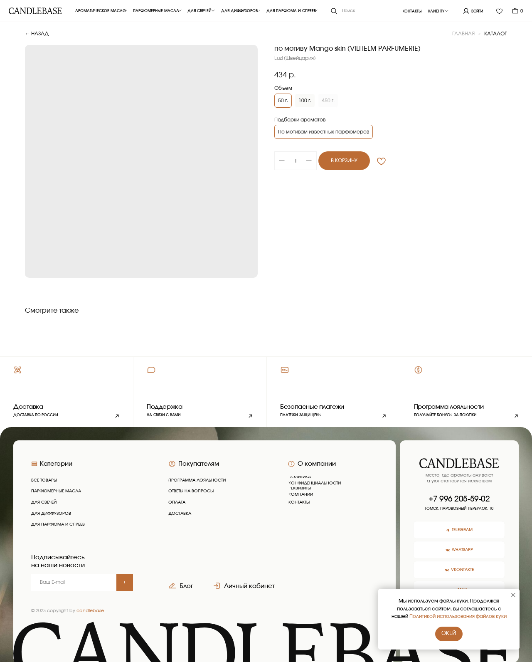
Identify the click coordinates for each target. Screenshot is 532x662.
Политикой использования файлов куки (458, 616)
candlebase (90, 610)
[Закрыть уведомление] (513, 595)
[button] (199, 391)
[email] (73, 582)
